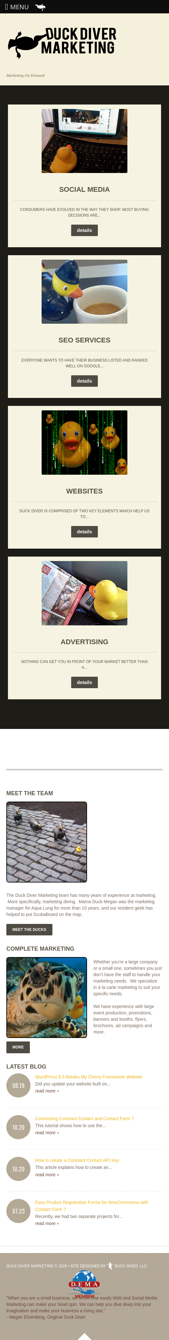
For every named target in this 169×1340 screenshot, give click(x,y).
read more (45, 1090)
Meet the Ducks (29, 929)
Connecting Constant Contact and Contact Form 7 (84, 1118)
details (84, 230)
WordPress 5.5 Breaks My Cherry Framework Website (88, 1076)
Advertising (84, 642)
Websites (84, 491)
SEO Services (84, 340)
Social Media (84, 189)
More (18, 1047)
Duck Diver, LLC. (127, 1266)
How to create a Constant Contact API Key (77, 1160)
